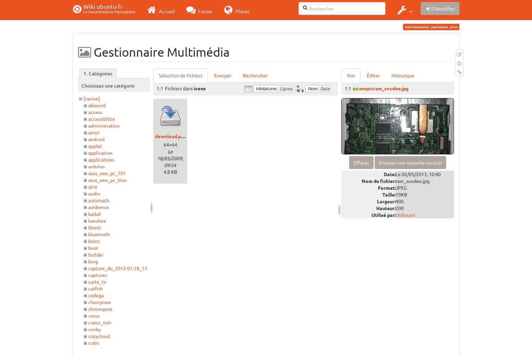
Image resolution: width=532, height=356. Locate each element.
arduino (96, 166)
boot (93, 248)
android (96, 139)
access (95, 112)
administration (104, 126)
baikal (94, 214)
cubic (94, 343)
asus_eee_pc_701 (107, 173)
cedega (96, 295)
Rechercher (255, 75)
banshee (97, 221)
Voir (351, 75)
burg (93, 261)
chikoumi (405, 215)
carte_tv (97, 282)
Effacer (361, 163)
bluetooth (99, 234)
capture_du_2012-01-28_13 (117, 268)
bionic (94, 227)
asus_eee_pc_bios (107, 180)
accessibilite (101, 119)
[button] (404, 10)
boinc (94, 241)
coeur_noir (99, 322)
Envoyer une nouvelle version (410, 163)
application (100, 153)
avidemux (98, 207)
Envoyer (222, 75)
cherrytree (99, 302)
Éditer (373, 75)
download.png (170, 136)
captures (97, 275)
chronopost (100, 309)
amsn (93, 132)
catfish (95, 288)
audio (94, 193)
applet (95, 146)
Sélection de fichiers (181, 75)
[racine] (91, 98)
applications (101, 159)
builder (95, 254)
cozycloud (99, 336)
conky (94, 329)
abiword (97, 105)
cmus (93, 316)
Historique (403, 75)
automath (98, 200)
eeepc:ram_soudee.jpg (383, 88)
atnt (92, 187)
